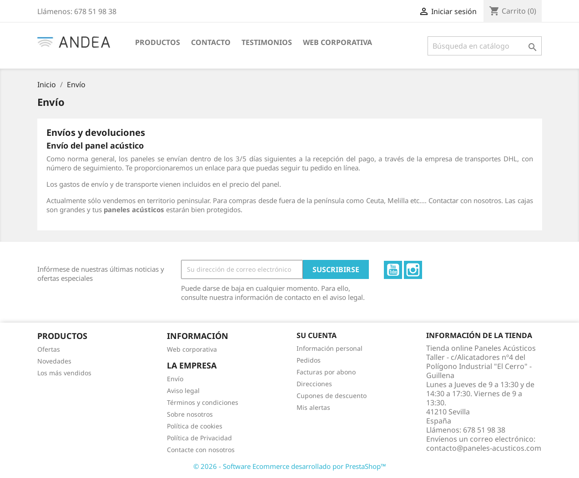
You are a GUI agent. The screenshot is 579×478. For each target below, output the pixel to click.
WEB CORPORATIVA (337, 42)
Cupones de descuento (332, 395)
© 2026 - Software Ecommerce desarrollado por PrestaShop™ (289, 466)
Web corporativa (192, 349)
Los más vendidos (64, 372)
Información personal (330, 348)
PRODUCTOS (157, 42)
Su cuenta (317, 335)
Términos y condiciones (202, 402)
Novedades (54, 361)
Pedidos (309, 360)
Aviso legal (183, 390)
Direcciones (314, 383)
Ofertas (48, 349)
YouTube (393, 270)
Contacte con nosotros (201, 449)
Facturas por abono (326, 372)
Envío (175, 378)
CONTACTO (211, 42)
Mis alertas (313, 407)
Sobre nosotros (190, 414)
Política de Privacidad (199, 437)
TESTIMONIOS (267, 42)
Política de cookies (194, 426)
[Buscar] (485, 45)
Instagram (413, 270)
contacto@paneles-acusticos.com (483, 448)
